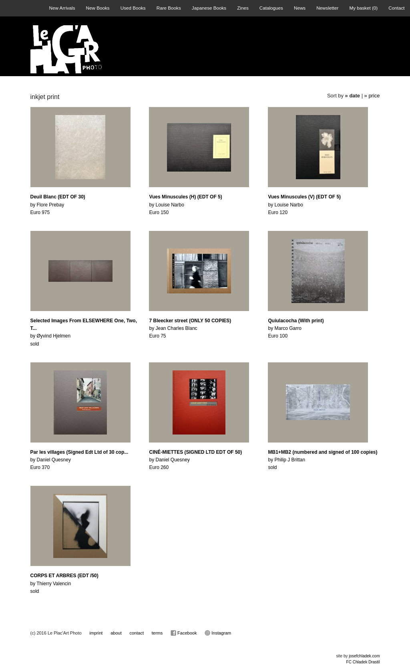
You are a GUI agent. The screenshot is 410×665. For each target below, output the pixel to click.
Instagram (218, 633)
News (299, 7)
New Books (98, 7)
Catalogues (271, 7)
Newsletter (327, 7)
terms (157, 633)
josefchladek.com (364, 656)
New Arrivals (62, 7)
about (116, 633)
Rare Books (169, 7)
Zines (243, 7)
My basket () (363, 7)
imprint (95, 633)
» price (372, 96)
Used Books (133, 7)
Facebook (184, 633)
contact (137, 633)
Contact (396, 7)
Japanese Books (209, 7)
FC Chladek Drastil (363, 662)
